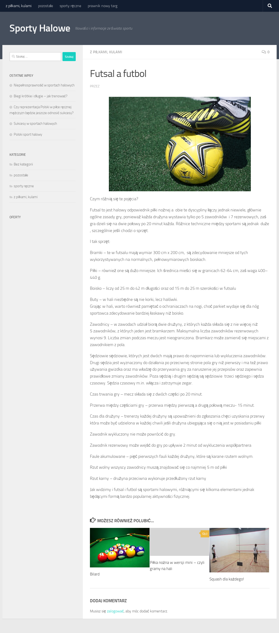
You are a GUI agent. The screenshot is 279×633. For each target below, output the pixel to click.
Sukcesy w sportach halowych (35, 123)
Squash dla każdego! (226, 579)
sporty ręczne (70, 6)
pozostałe (45, 6)
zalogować (115, 611)
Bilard (95, 574)
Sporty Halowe (39, 28)
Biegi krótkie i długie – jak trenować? (40, 96)
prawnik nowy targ (102, 6)
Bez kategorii (23, 164)
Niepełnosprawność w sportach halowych (44, 85)
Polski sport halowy (28, 134)
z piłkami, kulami (18, 6)
